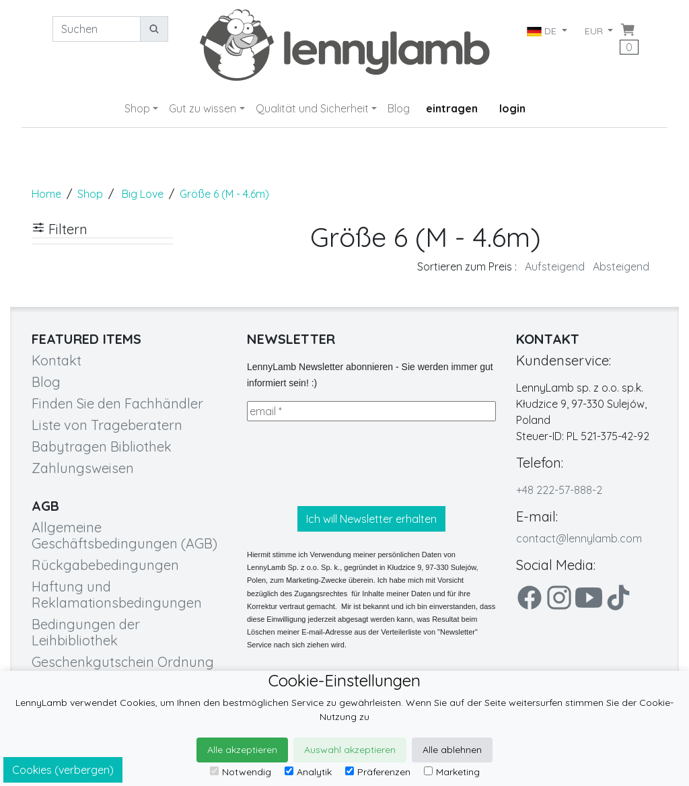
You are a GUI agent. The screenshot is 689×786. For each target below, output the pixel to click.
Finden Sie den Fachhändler (117, 403)
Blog (399, 108)
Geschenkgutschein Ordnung (123, 661)
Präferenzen (377, 772)
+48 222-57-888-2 (559, 490)
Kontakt (56, 360)
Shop (137, 108)
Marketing (452, 772)
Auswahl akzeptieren (350, 750)
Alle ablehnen (452, 750)
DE (542, 31)
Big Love (143, 194)
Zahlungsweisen (83, 468)
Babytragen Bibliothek (102, 446)
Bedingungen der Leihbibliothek (86, 632)
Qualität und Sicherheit (312, 108)
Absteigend (621, 266)
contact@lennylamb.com (579, 538)
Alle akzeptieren (242, 750)
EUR (595, 31)
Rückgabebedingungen (105, 565)
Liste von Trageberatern (107, 425)
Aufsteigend (555, 266)
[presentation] (349, 463)
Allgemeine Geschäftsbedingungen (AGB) (124, 535)
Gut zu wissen (202, 108)
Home (46, 194)
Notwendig (240, 772)
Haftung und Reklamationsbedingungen (117, 594)
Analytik (308, 772)
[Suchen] (96, 29)
